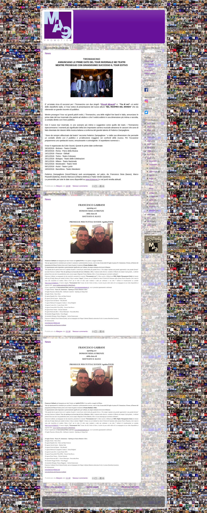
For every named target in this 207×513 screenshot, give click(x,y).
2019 (149, 148)
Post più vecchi (130, 486)
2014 (149, 218)
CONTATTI (148, 70)
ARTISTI (147, 67)
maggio (152, 196)
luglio (151, 179)
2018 (149, 151)
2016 (149, 158)
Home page (91, 486)
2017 (149, 155)
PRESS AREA (150, 74)
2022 (149, 137)
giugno (152, 193)
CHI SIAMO (149, 64)
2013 (149, 222)
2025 (149, 127)
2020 (149, 144)
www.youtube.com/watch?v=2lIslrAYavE (64, 285)
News (48, 53)
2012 (149, 225)
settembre (153, 172)
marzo (152, 203)
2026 (149, 123)
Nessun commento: (80, 186)
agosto (152, 175)
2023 (149, 134)
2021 (149, 141)
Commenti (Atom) (60, 492)
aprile (151, 200)
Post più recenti (53, 486)
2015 (149, 215)
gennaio (152, 210)
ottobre (152, 168)
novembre (153, 165)
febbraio (152, 207)
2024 (149, 130)
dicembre (153, 161)
